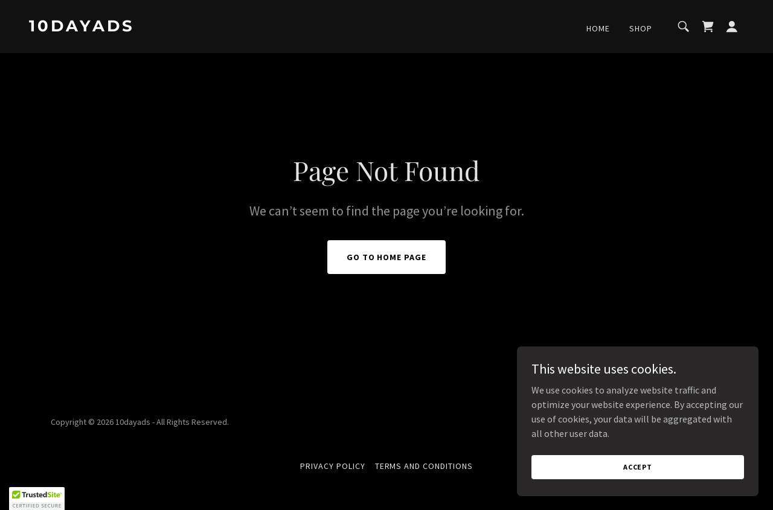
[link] (129, 28)
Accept (637, 466)
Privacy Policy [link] (332, 466)
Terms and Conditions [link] (424, 466)
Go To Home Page (387, 257)
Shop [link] (640, 28)
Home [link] (598, 28)
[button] (732, 26)
